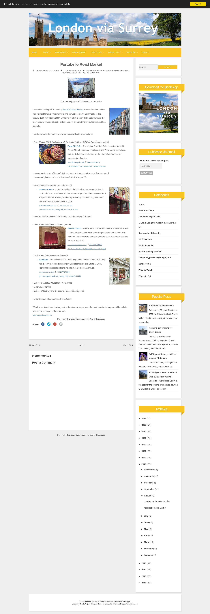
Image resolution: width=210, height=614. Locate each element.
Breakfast (91, 70)
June (146, 522)
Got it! (198, 4)
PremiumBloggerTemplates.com (125, 604)
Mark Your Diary (121, 70)
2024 (144, 431)
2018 (144, 563)
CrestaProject (85, 604)
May (146, 529)
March (147, 542)
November (149, 476)
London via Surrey (92, 601)
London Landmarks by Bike (157, 501)
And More (131, 52)
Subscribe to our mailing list (154, 160)
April (146, 535)
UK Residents (145, 239)
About (46, 52)
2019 (144, 464)
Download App (78, 52)
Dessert (101, 70)
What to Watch (146, 270)
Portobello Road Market (81, 64)
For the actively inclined (150, 251)
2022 (144, 444)
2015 (144, 583)
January (148, 555)
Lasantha (108, 604)
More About (60, 52)
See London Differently (150, 233)
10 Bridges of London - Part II (163, 372)
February (148, 548)
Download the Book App (86, 319)
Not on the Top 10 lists (149, 216)
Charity (145, 52)
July (146, 516)
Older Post (128, 345)
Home (34, 52)
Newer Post (34, 345)
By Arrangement (146, 245)
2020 (144, 457)
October (148, 483)
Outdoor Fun (145, 264)
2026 (144, 418)
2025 (144, 425)
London (109, 70)
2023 (144, 438)
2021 (144, 451)
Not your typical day (72, 73)
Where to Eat (114, 52)
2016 (144, 576)
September (149, 489)
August (148, 496)
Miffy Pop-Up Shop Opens (161, 305)
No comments (93, 73)
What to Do (97, 52)
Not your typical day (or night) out (155, 257)
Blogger (127, 601)
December (149, 469)
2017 (144, 569)
